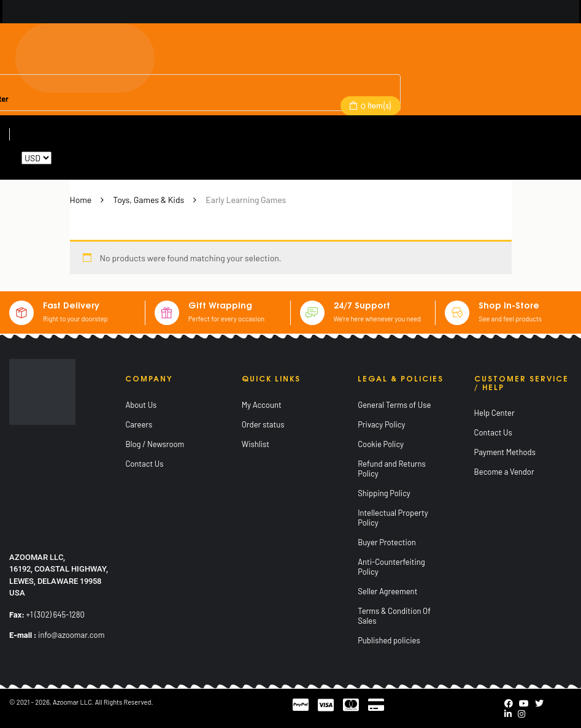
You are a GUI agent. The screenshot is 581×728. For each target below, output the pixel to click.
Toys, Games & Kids (148, 199)
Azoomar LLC (72, 702)
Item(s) (375, 105)
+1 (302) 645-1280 (55, 614)
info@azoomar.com (71, 635)
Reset (64, 158)
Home (81, 199)
